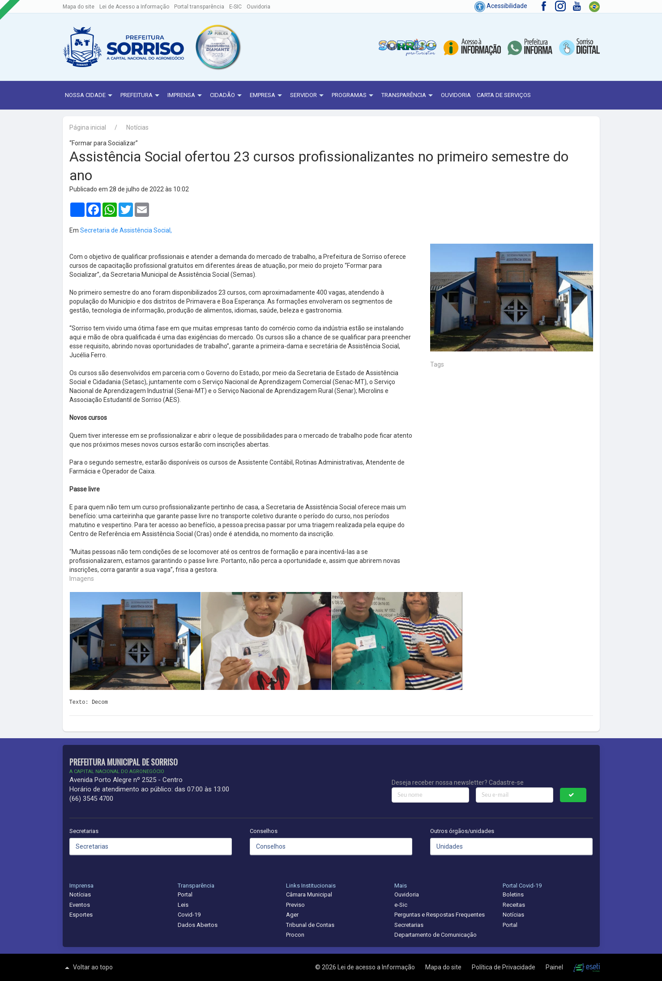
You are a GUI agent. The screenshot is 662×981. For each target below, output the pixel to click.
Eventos (79, 904)
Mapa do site (78, 7)
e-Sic (400, 904)
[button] (217, 47)
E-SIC (235, 7)
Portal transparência (199, 7)
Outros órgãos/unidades (462, 831)
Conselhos (264, 831)
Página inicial (87, 127)
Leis (183, 904)
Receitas (514, 904)
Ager (292, 914)
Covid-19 (189, 914)
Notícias (137, 127)
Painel (555, 967)
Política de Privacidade (504, 967)
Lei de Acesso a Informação (134, 7)
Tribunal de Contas (310, 925)
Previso (295, 904)
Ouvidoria (258, 7)
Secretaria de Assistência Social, (126, 230)
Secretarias (83, 831)
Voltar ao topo (88, 967)
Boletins (513, 894)
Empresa (267, 95)
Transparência (408, 95)
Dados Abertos (198, 925)
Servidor (308, 95)
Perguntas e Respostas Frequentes (439, 914)
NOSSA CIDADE (90, 95)
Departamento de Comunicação (435, 934)
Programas (354, 95)
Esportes (81, 914)
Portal (185, 894)
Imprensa (185, 95)
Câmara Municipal (309, 894)
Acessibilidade (500, 5)
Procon (295, 934)
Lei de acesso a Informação (376, 967)
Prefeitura (141, 95)
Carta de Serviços (504, 95)
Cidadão (227, 95)
